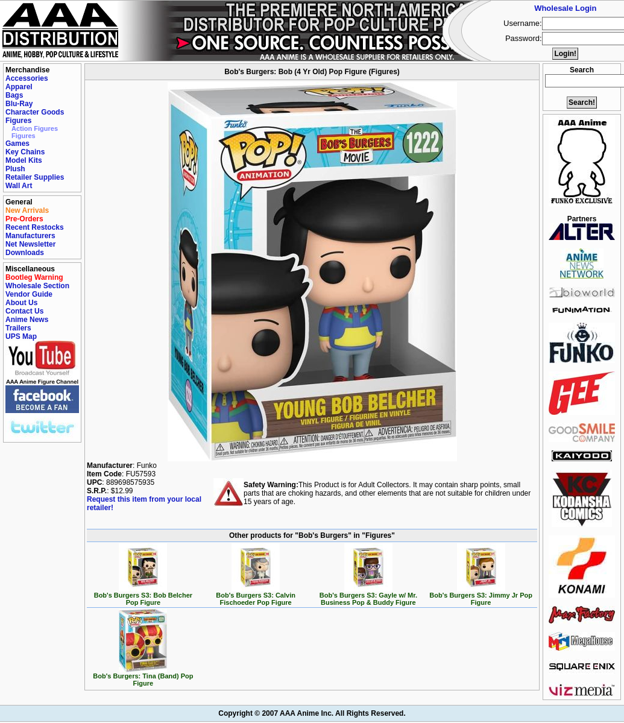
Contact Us (24, 311)
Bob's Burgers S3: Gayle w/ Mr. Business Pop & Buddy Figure (368, 596)
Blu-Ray (19, 103)
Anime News (26, 319)
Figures (18, 120)
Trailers (18, 328)
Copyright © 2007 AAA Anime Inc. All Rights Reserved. (311, 713)
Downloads (24, 252)
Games (17, 143)
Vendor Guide (28, 294)
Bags (14, 95)
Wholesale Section (37, 286)
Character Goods (34, 112)
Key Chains (25, 152)
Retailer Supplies (34, 177)
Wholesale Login (565, 8)
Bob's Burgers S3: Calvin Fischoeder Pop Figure (255, 596)
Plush (15, 169)
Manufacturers (30, 236)
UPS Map (21, 336)
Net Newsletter (30, 244)
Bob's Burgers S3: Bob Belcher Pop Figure (143, 596)
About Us (21, 302)
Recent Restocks (34, 227)
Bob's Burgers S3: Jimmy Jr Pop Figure (480, 596)
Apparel (19, 87)
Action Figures (34, 128)
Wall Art (18, 186)
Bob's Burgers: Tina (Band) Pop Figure (143, 676)
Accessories (26, 78)
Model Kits (23, 160)
